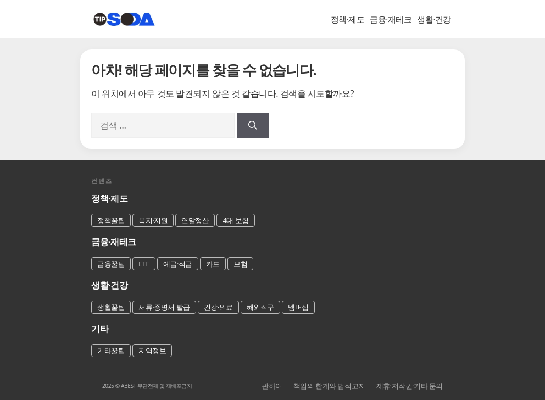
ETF (143, 264)
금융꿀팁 (111, 264)
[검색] (253, 125)
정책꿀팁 (111, 220)
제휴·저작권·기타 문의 (409, 386)
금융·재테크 (390, 19)
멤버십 (298, 307)
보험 (240, 264)
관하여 (272, 386)
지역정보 (152, 350)
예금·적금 (177, 264)
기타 (99, 329)
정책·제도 (348, 19)
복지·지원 (153, 220)
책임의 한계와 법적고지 (329, 386)
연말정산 (195, 220)
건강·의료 (218, 307)
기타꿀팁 (111, 350)
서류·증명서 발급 (164, 307)
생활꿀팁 (111, 307)
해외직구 (260, 307)
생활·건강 (434, 19)
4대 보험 (235, 220)
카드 (213, 264)
